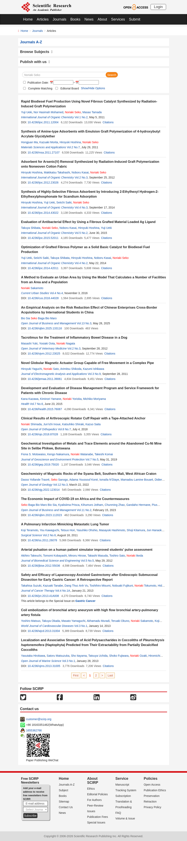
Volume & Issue (125, 818)
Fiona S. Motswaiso (33, 454)
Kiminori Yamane (50, 398)
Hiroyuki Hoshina (70, 142)
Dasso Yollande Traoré (35, 479)
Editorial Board (69, 88)
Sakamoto (32, 288)
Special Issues (96, 822)
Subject (63, 790)
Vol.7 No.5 (91, 459)
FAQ (118, 812)
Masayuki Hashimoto (112, 530)
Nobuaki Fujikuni (122, 585)
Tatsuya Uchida (98, 655)
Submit (134, 19)
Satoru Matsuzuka (58, 655)
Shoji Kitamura (136, 530)
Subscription (123, 795)
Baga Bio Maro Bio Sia (39, 504)
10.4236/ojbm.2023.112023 (45, 515)
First (76, 675)
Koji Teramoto (29, 530)
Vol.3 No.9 (94, 373)
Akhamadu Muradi (98, 620)
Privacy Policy (152, 807)
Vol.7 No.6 (36, 403)
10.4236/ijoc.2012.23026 (43, 182)
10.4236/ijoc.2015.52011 (43, 238)
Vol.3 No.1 (80, 625)
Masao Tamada (92, 112)
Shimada (31, 424)
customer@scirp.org (38, 719)
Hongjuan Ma (29, 142)
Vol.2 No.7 (73, 147)
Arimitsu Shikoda (70, 368)
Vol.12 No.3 (60, 484)
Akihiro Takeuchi (31, 555)
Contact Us (66, 807)
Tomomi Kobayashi (55, 555)
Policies (150, 779)
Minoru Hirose (77, 555)
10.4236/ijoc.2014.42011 (43, 268)
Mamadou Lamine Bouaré (137, 479)
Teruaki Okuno (120, 620)
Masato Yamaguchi (73, 620)
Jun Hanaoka (155, 530)
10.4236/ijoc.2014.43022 (43, 212)
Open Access (152, 784)
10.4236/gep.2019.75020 (43, 464)
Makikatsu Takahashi (57, 172)
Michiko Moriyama (94, 398)
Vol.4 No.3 (81, 207)
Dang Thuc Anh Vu (76, 585)
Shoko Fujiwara (119, 655)
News (89, 19)
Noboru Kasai (80, 172)
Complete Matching (40, 88)
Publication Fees (97, 816)
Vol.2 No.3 (81, 177)
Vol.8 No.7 (64, 429)
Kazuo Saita (93, 424)
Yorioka (72, 398)
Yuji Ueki (26, 112)
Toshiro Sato (117, 555)
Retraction (150, 801)
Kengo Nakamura (58, 454)
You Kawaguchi (49, 530)
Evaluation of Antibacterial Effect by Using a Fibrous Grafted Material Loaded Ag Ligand (88, 222)
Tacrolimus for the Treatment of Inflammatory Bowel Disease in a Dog (74, 337)
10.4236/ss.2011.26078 (42, 540)
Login (158, 7)
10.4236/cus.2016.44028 (43, 298)
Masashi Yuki (29, 343)
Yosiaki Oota (47, 343)
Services (118, 19)
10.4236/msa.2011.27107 (44, 152)
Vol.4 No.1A (62, 590)
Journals (59, 19)
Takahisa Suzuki (31, 585)
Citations (108, 122)
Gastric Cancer (85, 600)
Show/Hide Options (93, 88)
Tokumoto (145, 585)
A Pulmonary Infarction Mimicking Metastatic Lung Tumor (65, 524)
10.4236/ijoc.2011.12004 (43, 122)
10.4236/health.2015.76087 (45, 409)
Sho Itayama (79, 655)
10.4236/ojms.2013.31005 (44, 666)
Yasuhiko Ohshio (86, 530)
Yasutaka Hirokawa (33, 655)
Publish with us (35, 62)
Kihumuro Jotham (92, 504)
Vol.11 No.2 (84, 510)
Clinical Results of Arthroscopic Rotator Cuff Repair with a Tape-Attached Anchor (83, 418)
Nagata (65, 343)
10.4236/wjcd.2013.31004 (44, 631)
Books (75, 19)
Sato (51, 368)
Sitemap (64, 801)
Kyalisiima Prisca (69, 504)
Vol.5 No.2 (81, 232)
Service (121, 779)
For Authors (94, 800)
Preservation (152, 795)
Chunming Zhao (115, 504)
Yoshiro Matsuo (30, 620)
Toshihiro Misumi (100, 585)
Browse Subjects (36, 52)
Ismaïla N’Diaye (109, 479)
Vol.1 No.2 (81, 117)
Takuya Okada (51, 620)
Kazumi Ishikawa (93, 368)
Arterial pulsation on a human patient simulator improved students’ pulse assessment (87, 549)
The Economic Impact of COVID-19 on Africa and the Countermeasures (75, 499)
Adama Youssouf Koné (83, 479)
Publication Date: (38, 82)
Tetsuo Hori (68, 530)
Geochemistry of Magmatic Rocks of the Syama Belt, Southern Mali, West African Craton (88, 473)
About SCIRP (92, 781)
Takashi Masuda (97, 555)
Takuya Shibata (30, 227)
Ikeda (135, 555)
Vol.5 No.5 (87, 560)
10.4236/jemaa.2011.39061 (45, 379)
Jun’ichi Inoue (52, 424)
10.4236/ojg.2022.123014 (44, 489)
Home (28, 19)
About (102, 19)
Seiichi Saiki (63, 202)
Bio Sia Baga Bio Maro (39, 318)
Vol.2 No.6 (49, 535)
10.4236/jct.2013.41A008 (43, 595)
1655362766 (34, 730)
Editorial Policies (97, 794)
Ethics (91, 788)
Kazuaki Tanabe (53, 585)
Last (110, 675)
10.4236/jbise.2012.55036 (44, 565)
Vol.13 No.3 (84, 323)
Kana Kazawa (29, 398)
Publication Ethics (155, 790)
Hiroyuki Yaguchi (31, 368)
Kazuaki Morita (48, 142)
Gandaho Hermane (138, 504)
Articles (43, 19)
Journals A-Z (67, 784)
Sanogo (59, 479)
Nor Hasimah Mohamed (48, 112)
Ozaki (138, 655)
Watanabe (82, 454)
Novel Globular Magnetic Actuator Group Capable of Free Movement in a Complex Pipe (87, 363)
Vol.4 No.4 (56, 293)
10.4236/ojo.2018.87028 (43, 434)
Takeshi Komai (104, 454)
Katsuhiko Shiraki (73, 424)
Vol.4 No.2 (81, 263)
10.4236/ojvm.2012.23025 (44, 353)
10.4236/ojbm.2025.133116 (45, 328)
